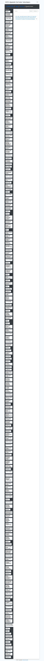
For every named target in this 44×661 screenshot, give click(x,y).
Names (22, 6)
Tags (16, 6)
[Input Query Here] (21, 11)
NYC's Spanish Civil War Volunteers (17, 2)
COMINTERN (10, 6)
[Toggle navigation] (37, 2)
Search (31, 11)
